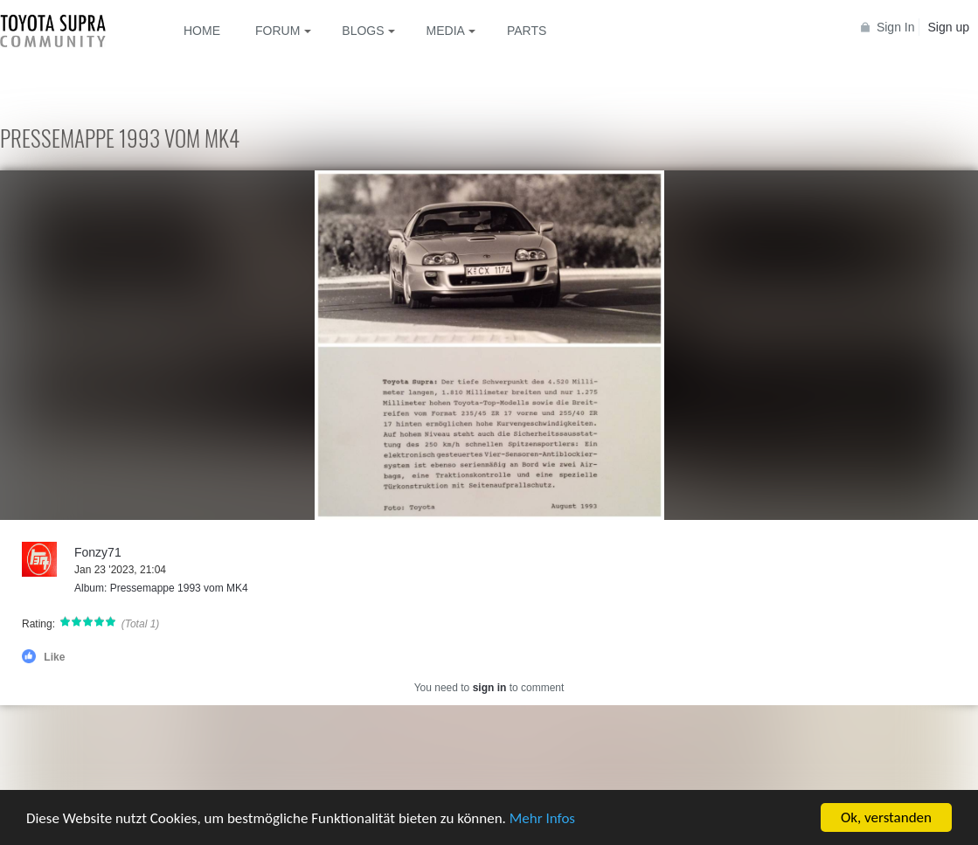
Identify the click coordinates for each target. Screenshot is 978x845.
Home (202, 31)
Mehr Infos (542, 818)
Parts (526, 31)
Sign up (948, 27)
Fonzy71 (97, 552)
